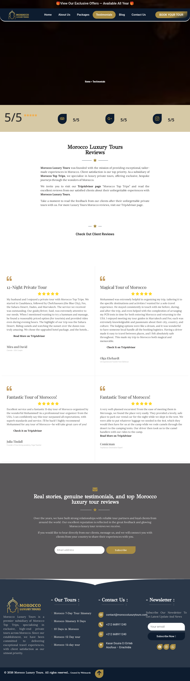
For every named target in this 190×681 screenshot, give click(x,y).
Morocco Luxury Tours (55, 194)
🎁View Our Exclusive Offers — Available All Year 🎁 (95, 3)
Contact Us (139, 14)
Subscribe (121, 550)
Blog (122, 14)
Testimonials (104, 14)
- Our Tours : (65, 600)
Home (48, 14)
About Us (64, 14)
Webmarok (86, 673)
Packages (83, 14)
